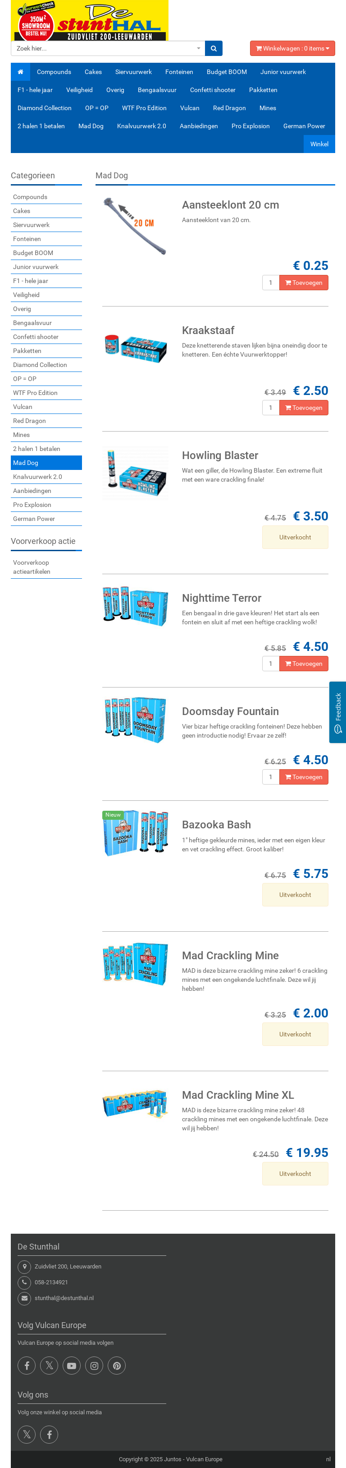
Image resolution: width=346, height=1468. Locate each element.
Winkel (319, 144)
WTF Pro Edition (144, 107)
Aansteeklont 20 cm (230, 205)
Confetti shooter (213, 89)
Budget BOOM (227, 71)
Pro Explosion (251, 126)
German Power (304, 126)
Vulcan (190, 107)
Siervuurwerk (133, 71)
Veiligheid (79, 89)
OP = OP (97, 107)
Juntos (173, 1459)
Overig (115, 89)
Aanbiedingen (199, 126)
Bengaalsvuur (157, 89)
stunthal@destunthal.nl (64, 1298)
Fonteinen (179, 71)
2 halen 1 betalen (41, 126)
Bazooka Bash (216, 824)
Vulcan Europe (204, 1459)
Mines (268, 107)
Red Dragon (229, 107)
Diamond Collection (45, 107)
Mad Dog (91, 126)
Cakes (93, 71)
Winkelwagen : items (292, 48)
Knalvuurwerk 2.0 (141, 126)
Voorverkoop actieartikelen (31, 567)
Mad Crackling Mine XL (238, 1095)
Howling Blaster (220, 455)
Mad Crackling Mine (230, 955)
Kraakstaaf (208, 330)
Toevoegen (304, 282)
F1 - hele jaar (35, 89)
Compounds (54, 71)
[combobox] (108, 48)
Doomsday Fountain (230, 711)
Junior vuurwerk (283, 71)
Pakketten (263, 89)
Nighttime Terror (221, 598)
